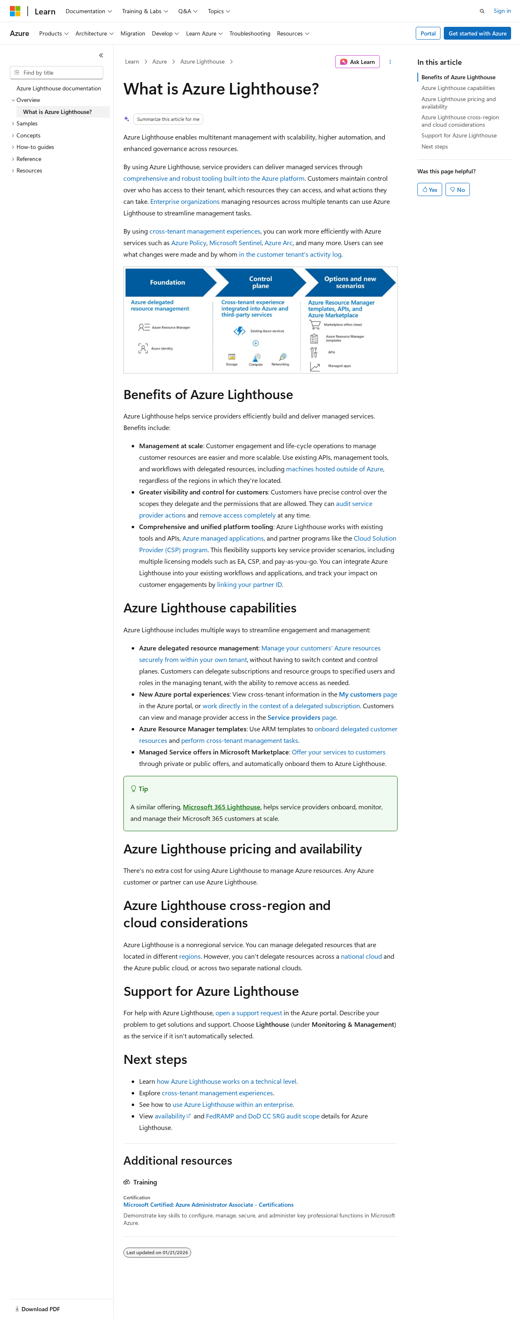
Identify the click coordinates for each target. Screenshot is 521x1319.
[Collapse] (101, 55)
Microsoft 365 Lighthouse (221, 806)
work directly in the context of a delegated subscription (281, 705)
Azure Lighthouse (202, 61)
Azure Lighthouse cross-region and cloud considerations (460, 120)
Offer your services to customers (339, 751)
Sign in (502, 10)
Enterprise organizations (185, 201)
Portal (428, 33)
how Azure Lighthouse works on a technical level (226, 1081)
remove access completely (238, 515)
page (368, 694)
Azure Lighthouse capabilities (458, 88)
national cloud (361, 956)
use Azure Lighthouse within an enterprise (233, 1104)
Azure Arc (279, 242)
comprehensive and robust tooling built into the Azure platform (214, 178)
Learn (132, 61)
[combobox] (56, 72)
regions (190, 956)
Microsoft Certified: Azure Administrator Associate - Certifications (208, 1204)
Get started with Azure (478, 33)
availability (170, 1115)
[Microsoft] (15, 11)
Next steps (435, 146)
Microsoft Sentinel (235, 242)
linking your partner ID (249, 584)
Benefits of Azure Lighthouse (458, 77)
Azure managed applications (223, 538)
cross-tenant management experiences (204, 231)
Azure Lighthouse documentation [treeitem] (59, 88)
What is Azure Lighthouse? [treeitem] (57, 112)
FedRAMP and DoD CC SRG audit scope (263, 1115)
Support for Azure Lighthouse (459, 135)
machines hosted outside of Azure (334, 468)
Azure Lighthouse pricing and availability (459, 102)
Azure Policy (188, 242)
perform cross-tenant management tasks (239, 740)
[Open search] (482, 11)
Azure (159, 61)
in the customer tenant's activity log (290, 254)
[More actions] (390, 62)
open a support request (249, 1012)
